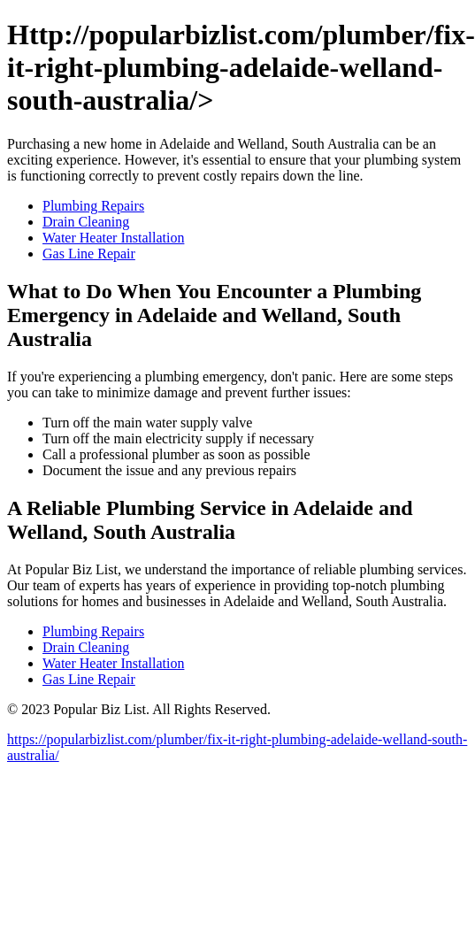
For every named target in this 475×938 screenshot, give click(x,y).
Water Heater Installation (113, 237)
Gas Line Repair (88, 253)
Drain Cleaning (85, 221)
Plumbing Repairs (93, 205)
